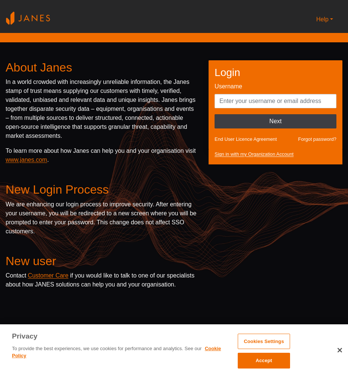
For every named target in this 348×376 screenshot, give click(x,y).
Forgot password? (317, 139)
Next (276, 121)
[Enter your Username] (275, 101)
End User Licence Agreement (246, 139)
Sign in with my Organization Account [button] (254, 154)
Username (228, 86)
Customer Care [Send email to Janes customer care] (48, 275)
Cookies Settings (264, 341)
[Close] (340, 350)
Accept (264, 360)
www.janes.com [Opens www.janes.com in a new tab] (26, 160)
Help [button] (322, 19)
